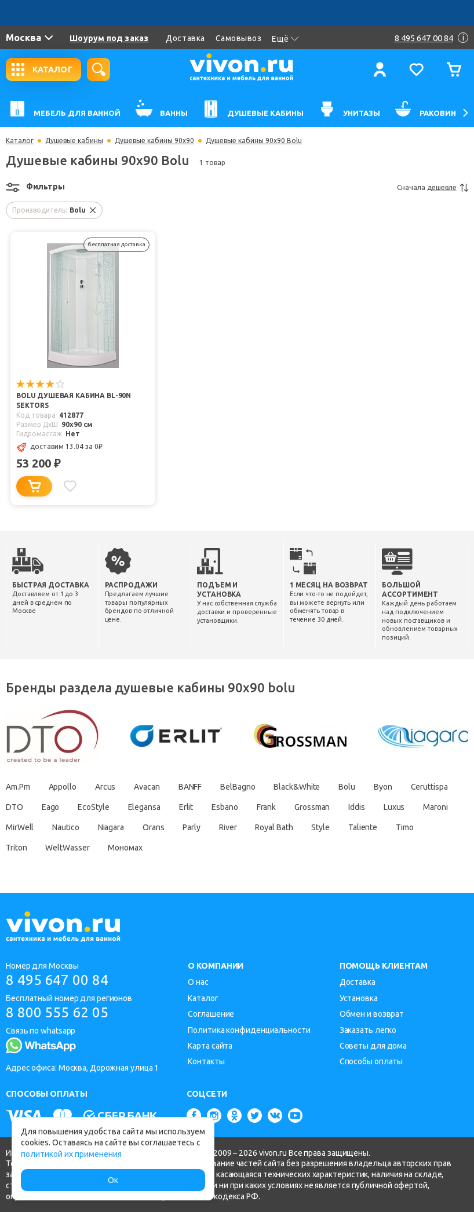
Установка (359, 998)
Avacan (146, 786)
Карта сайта (210, 1045)
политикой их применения (71, 1154)
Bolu (346, 786)
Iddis (356, 807)
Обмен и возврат (372, 1013)
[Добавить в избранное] (70, 486)
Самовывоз (239, 38)
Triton (16, 847)
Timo (405, 827)
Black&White (297, 786)
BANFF (190, 786)
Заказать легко (368, 1030)
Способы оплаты (371, 1061)
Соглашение (211, 1013)
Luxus (394, 807)
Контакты (206, 1061)
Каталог (20, 140)
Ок (113, 1180)
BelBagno (237, 786)
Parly (191, 827)
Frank (266, 807)
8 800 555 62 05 (57, 1012)
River (228, 827)
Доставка (185, 38)
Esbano (225, 807)
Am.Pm (18, 786)
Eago (51, 807)
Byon (383, 786)
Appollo (62, 786)
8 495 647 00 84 (57, 980)
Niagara (111, 827)
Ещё (285, 38)
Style (320, 827)
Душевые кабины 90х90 (154, 140)
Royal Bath (274, 827)
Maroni (435, 807)
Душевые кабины (74, 140)
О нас (198, 982)
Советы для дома (373, 1045)
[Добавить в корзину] (34, 486)
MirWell (20, 827)
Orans (154, 827)
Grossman (312, 807)
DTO (14, 807)
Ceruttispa (429, 786)
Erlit (186, 807)
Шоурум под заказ (109, 38)
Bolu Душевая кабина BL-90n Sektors (73, 400)
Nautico (65, 827)
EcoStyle (93, 807)
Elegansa (144, 807)
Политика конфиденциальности (249, 1030)
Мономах (125, 847)
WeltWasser (67, 847)
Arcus (105, 786)
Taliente (362, 827)
